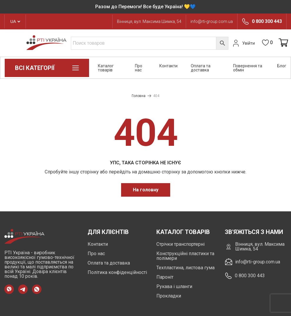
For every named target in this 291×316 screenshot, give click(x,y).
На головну (145, 190)
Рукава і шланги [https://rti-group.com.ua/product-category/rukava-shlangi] (174, 286)
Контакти (168, 66)
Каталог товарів (106, 68)
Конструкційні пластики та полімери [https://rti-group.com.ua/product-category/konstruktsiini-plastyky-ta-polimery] (185, 256)
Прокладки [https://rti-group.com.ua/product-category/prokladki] (168, 296)
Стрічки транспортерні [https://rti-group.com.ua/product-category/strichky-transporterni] (180, 244)
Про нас (138, 68)
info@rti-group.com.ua (211, 21)
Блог (281, 66)
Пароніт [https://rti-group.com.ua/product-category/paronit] (164, 277)
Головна (139, 96)
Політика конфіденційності (117, 272)
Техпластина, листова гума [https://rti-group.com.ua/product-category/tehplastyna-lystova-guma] (185, 267)
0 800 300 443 (267, 21)
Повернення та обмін (247, 68)
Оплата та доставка (200, 68)
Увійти (243, 43)
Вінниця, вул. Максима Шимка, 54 (149, 21)
